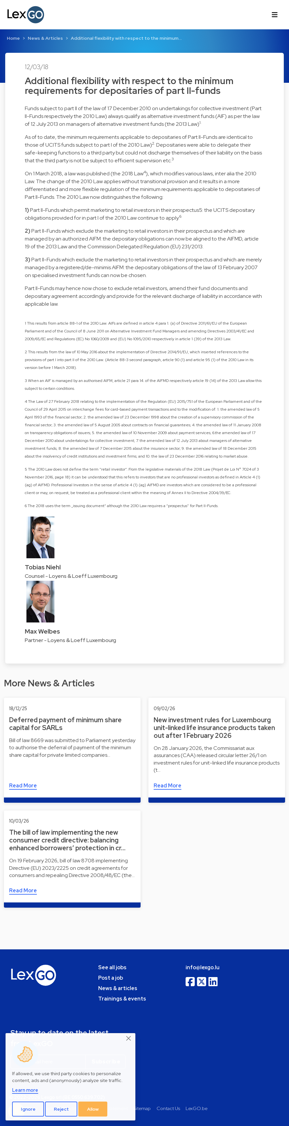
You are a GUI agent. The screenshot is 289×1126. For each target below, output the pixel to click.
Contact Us (168, 1108)
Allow (93, 1109)
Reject (61, 1109)
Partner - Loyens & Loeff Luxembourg (70, 640)
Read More (23, 785)
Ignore (28, 1109)
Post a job (110, 977)
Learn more (25, 1090)
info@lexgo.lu (203, 967)
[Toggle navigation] (275, 14)
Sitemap (142, 1108)
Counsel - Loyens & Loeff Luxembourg (71, 576)
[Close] (129, 1039)
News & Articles (45, 38)
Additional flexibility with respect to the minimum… (126, 38)
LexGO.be (196, 1108)
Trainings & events (122, 998)
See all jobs (112, 967)
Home (13, 38)
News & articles (117, 988)
